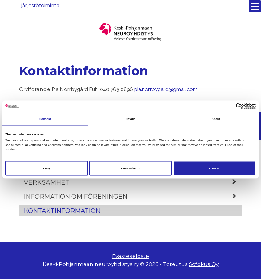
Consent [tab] (45, 118)
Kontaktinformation (62, 211)
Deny (46, 168)
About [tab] (216, 118)
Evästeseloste (130, 256)
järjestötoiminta (40, 5)
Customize (130, 168)
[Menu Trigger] (255, 6)
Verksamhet (133, 182)
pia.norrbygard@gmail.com (166, 89)
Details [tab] (130, 118)
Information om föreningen (133, 196)
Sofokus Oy (204, 264)
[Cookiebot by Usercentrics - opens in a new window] (229, 106)
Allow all (214, 168)
